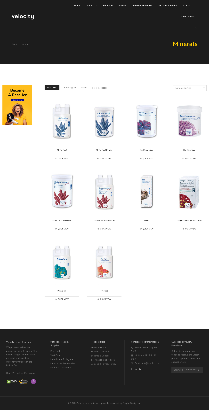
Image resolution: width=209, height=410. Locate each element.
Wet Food (55, 355)
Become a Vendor (100, 355)
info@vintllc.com (150, 363)
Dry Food (55, 351)
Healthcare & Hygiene (61, 359)
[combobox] (190, 88)
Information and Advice (103, 359)
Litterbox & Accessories (62, 363)
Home (14, 44)
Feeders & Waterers (61, 367)
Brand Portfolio (98, 347)
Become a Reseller (100, 351)
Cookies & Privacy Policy (103, 363)
